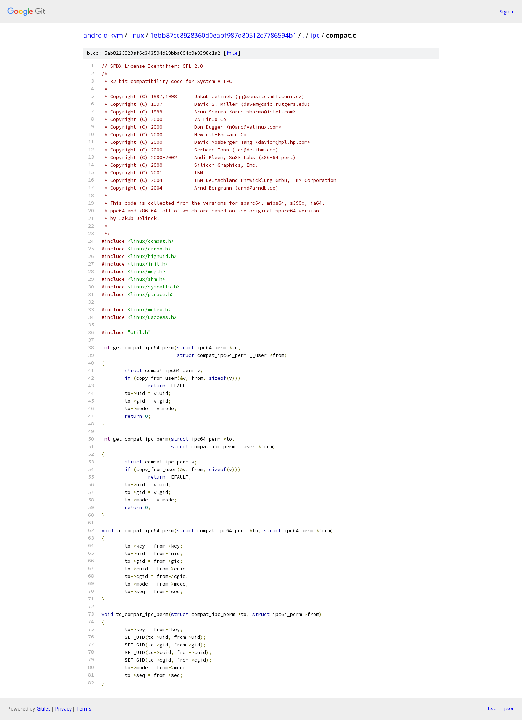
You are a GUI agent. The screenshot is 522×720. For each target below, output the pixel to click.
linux (136, 35)
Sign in (507, 11)
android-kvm (103, 35)
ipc (315, 35)
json (509, 708)
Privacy (63, 708)
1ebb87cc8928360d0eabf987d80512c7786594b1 (223, 35)
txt (491, 708)
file (232, 53)
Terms (83, 708)
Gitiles (44, 708)
